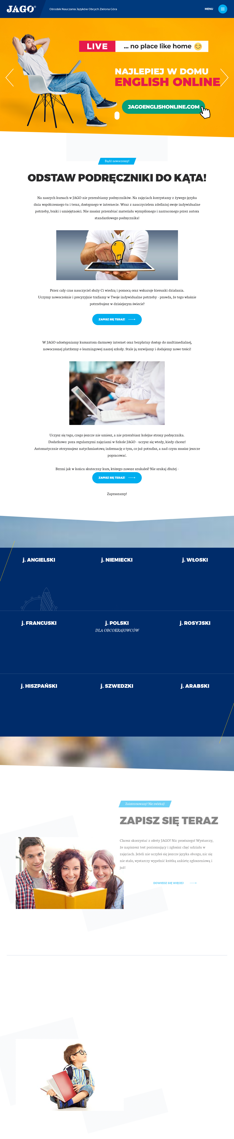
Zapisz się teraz (181, 821)
